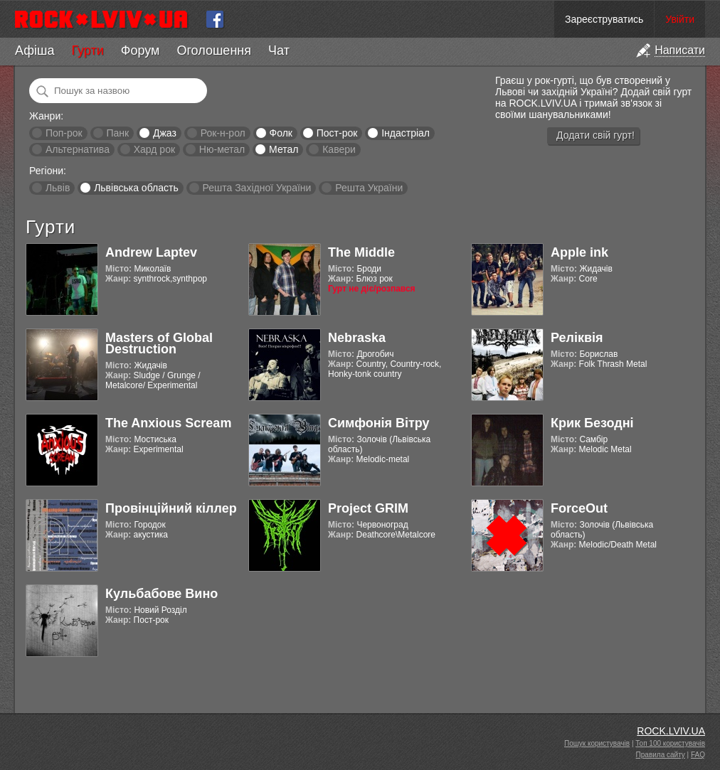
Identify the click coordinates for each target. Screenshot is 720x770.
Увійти (679, 19)
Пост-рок (337, 133)
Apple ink (579, 252)
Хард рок (154, 149)
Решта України (369, 187)
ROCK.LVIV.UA (671, 731)
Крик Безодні (592, 423)
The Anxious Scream (168, 423)
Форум (140, 50)
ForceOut (579, 508)
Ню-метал (222, 149)
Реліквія (577, 338)
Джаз (164, 133)
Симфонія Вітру (379, 423)
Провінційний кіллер (171, 508)
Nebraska (357, 338)
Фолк (281, 133)
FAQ (698, 755)
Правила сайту (660, 755)
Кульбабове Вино (161, 594)
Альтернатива (78, 149)
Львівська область (136, 187)
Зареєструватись (604, 19)
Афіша (34, 50)
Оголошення (213, 50)
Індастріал (405, 133)
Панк (117, 133)
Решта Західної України (256, 187)
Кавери (339, 149)
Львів (58, 187)
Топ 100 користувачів (670, 743)
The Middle (361, 252)
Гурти (87, 50)
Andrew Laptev (151, 252)
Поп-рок (64, 133)
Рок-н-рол (223, 133)
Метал (283, 149)
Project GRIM (368, 508)
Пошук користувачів (597, 743)
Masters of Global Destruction (159, 343)
